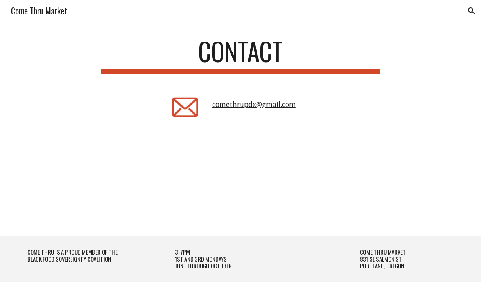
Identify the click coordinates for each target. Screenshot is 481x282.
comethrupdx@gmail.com (254, 104)
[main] (240, 55)
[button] (471, 11)
